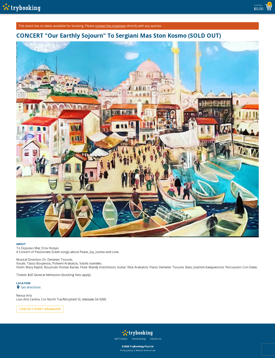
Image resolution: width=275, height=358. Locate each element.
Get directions (31, 287)
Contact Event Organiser (40, 309)
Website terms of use (145, 350)
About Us (155, 338)
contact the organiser (110, 26)
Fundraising (139, 338)
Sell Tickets (121, 338)
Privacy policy (126, 350)
